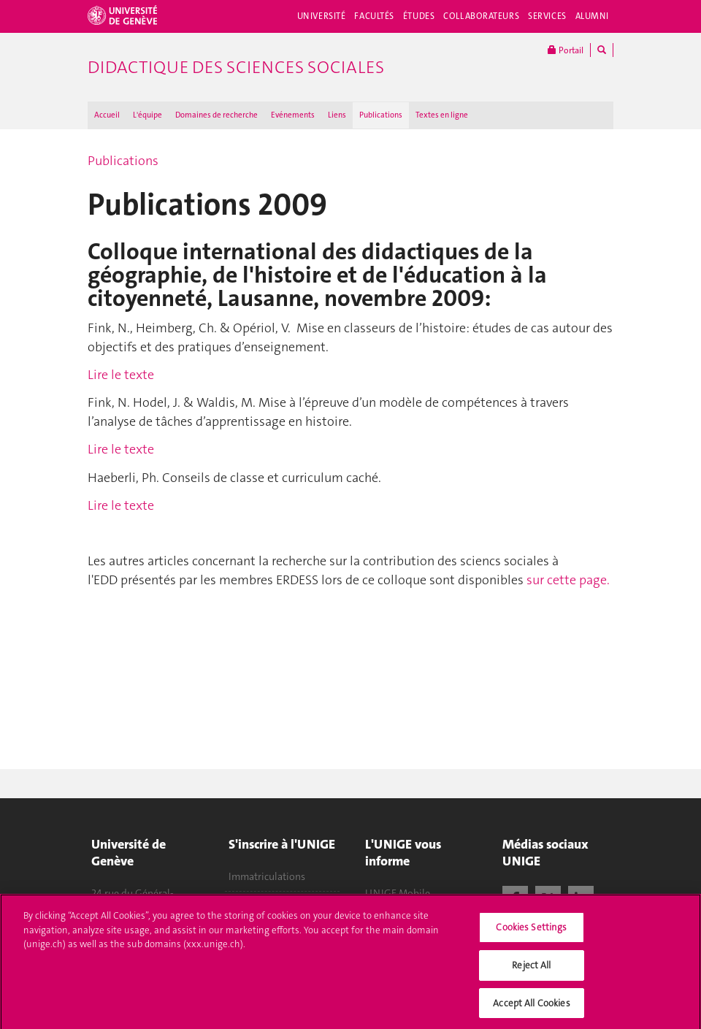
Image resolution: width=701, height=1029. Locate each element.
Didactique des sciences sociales (236, 67)
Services (547, 16)
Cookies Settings (531, 931)
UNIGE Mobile (397, 893)
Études (418, 16)
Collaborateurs (481, 16)
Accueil (107, 115)
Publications (380, 115)
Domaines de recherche (216, 115)
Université (321, 16)
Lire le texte (121, 374)
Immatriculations (267, 876)
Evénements (293, 115)
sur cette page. (568, 580)
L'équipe (147, 115)
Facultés (374, 16)
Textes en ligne (441, 115)
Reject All (531, 969)
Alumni (592, 16)
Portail (565, 50)
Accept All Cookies (531, 1007)
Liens (337, 115)
